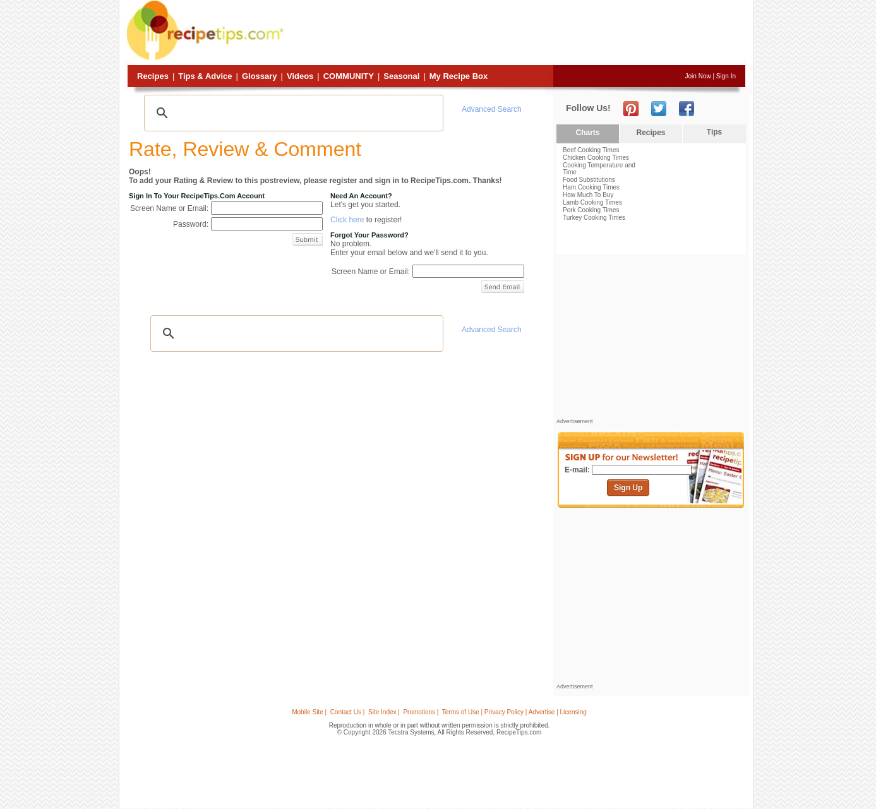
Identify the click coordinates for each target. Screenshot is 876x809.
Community (348, 76)
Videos (300, 76)
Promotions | (420, 712)
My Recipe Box (458, 76)
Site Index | (384, 712)
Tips (714, 132)
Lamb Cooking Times (592, 202)
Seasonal (401, 76)
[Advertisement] (516, 33)
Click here (347, 219)
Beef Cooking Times (591, 150)
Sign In (726, 76)
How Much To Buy (588, 194)
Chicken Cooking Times (596, 157)
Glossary (259, 76)
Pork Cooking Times (591, 210)
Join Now (698, 76)
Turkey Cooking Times (594, 217)
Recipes (153, 76)
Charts (587, 132)
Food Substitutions (589, 179)
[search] (292, 113)
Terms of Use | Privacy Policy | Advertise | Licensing (514, 712)
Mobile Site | (309, 712)
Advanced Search (492, 109)
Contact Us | (347, 712)
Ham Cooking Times (591, 187)
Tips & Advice (205, 76)
